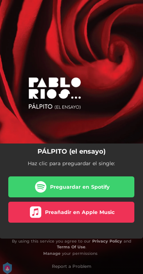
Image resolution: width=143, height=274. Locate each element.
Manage (52, 253)
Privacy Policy (107, 241)
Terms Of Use (71, 246)
